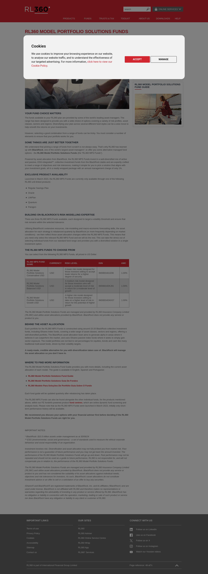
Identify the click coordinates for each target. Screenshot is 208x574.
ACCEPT (137, 59)
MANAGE (164, 59)
